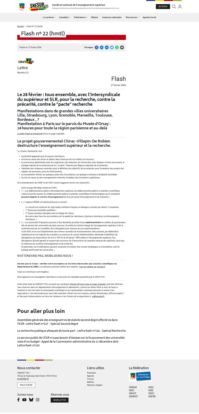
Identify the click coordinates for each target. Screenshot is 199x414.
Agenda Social (149, 18)
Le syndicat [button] (48, 18)
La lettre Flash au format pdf (29, 135)
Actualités (91, 374)
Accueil (20, 27)
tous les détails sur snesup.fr (92, 268)
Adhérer (163, 7)
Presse (90, 380)
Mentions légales (95, 386)
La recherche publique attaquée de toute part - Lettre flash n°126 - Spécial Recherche (71, 332)
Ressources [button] (131, 18)
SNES (150, 391)
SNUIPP (132, 394)
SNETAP (152, 397)
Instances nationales (112, 18)
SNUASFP (133, 397)
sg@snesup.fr (98, 297)
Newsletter (59, 401)
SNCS (151, 388)
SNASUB (133, 388)
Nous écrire (26, 386)
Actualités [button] (63, 18)
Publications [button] (80, 18)
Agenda (90, 377)
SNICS (151, 394)
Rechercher (174, 7)
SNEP (131, 391)
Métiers (94, 18)
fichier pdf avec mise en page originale (88, 285)
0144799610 (23, 380)
